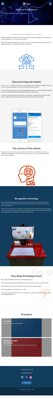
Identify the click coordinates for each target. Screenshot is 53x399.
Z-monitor (7, 85)
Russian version (26, 390)
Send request (27, 382)
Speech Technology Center (39, 212)
